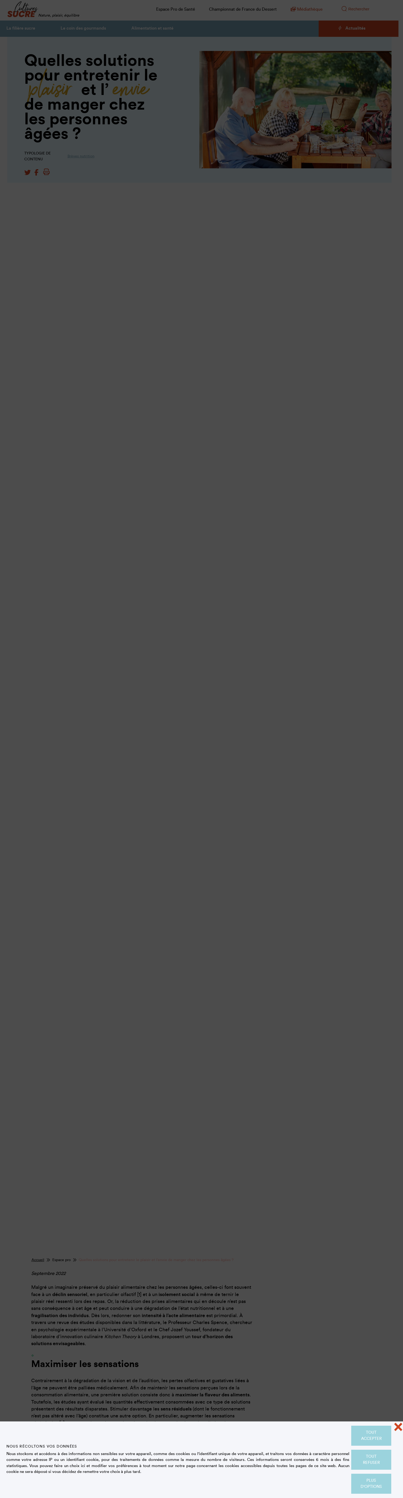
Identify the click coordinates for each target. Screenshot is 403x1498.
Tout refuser (371, 1460)
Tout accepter (371, 1436)
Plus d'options (371, 1484)
